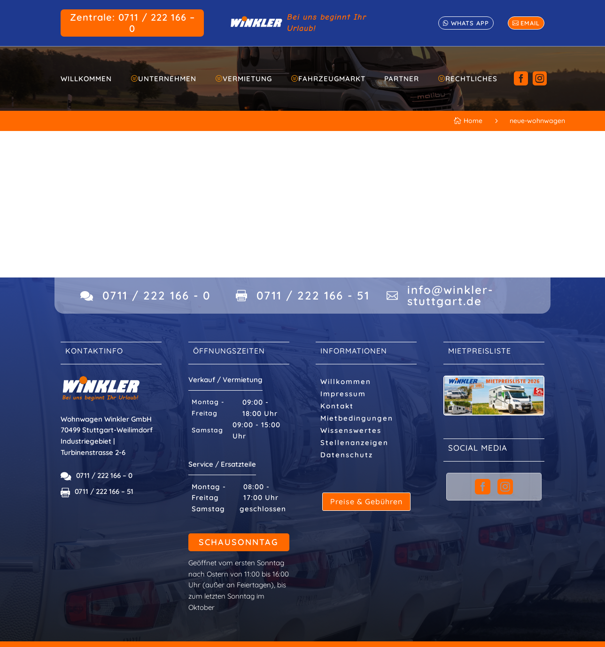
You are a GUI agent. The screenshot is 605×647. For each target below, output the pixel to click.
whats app (470, 23)
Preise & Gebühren (366, 501)
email (530, 23)
